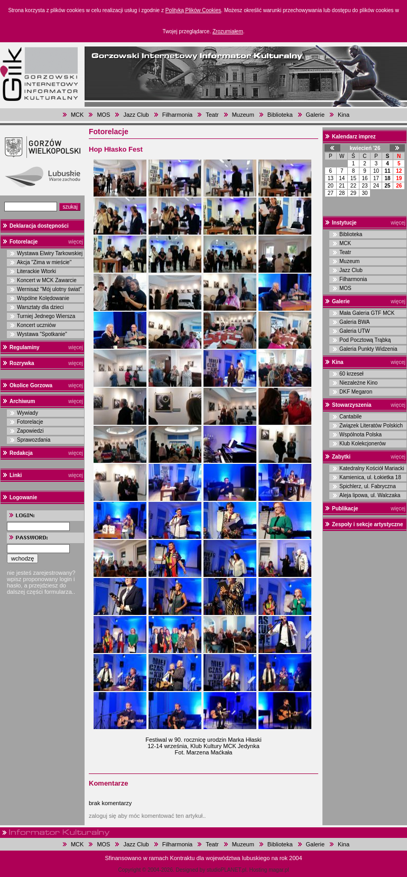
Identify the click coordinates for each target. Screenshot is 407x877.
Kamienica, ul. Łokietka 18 (370, 477)
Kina (343, 114)
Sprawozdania (33, 440)
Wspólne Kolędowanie (43, 298)
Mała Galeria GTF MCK (366, 313)
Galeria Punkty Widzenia (368, 349)
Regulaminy (25, 347)
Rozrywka (22, 363)
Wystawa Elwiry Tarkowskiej (49, 253)
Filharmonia (177, 114)
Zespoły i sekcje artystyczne (367, 524)
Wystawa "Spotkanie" (42, 334)
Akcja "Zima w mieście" (44, 262)
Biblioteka (280, 114)
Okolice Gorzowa (31, 385)
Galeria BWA (354, 322)
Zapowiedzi (30, 431)
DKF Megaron (355, 392)
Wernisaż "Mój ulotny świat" (49, 289)
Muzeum (243, 114)
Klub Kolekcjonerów (362, 443)
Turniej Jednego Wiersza (46, 316)
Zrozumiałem (227, 31)
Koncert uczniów (36, 325)
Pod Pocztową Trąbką (365, 340)
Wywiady (27, 413)
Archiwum (22, 401)
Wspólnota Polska (360, 434)
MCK (77, 114)
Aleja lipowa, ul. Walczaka (369, 495)
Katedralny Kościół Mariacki (371, 468)
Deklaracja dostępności (39, 226)
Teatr (212, 114)
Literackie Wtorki (36, 271)
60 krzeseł (351, 374)
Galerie (315, 114)
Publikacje (345, 508)
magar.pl (279, 870)
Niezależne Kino (358, 383)
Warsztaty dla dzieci (40, 307)
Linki (16, 475)
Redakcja (21, 453)
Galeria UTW (354, 331)
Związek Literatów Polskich (371, 425)
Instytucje (344, 223)
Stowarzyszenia (351, 405)
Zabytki (341, 457)
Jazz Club (136, 114)
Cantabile (350, 416)
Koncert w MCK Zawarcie (47, 280)
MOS (103, 114)
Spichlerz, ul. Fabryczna (367, 486)
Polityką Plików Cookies (193, 10)
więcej (75, 242)
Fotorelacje (24, 242)
